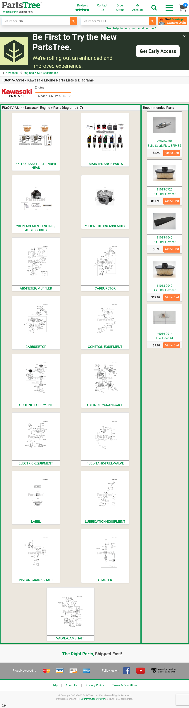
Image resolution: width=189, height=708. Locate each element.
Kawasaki (12, 73)
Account (137, 7)
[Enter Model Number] (115, 21)
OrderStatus (120, 8)
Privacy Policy (95, 685)
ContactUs (102, 8)
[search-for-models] (152, 21)
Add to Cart (171, 153)
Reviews (82, 7)
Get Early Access (158, 51)
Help (55, 685)
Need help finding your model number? (131, 28)
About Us (72, 685)
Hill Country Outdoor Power (91, 698)
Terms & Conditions (125, 685)
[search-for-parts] (73, 21)
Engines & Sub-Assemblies (40, 73)
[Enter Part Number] (36, 21)
